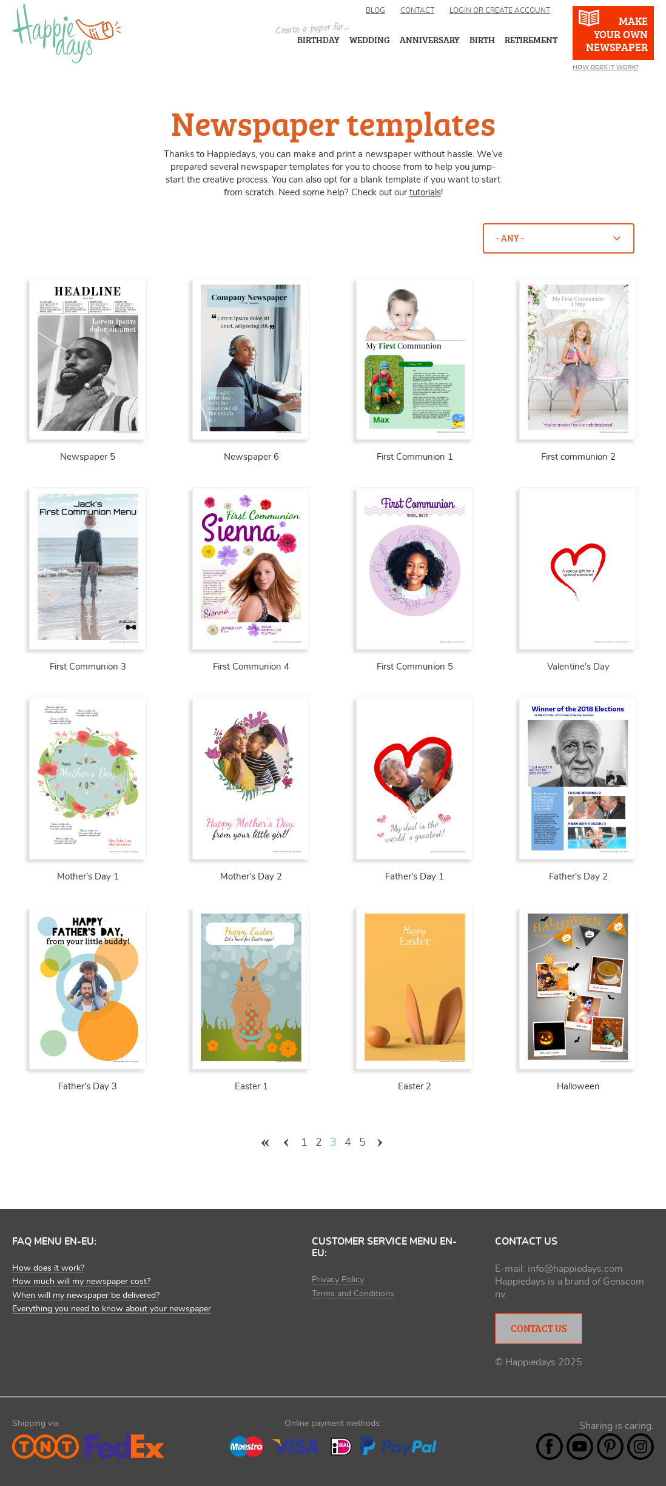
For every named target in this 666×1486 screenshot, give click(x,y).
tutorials (425, 192)
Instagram (640, 1446)
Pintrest (610, 1446)
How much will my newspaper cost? (81, 1281)
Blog (375, 10)
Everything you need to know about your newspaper (111, 1309)
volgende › (380, 1142)
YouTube (580, 1446)
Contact (417, 10)
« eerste (265, 1142)
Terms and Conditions (353, 1293)
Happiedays (66, 34)
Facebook (549, 1446)
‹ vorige (286, 1142)
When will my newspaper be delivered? (86, 1295)
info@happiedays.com (575, 1269)
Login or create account (499, 10)
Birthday (318, 39)
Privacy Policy (338, 1280)
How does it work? (605, 67)
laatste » (401, 1142)
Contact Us (539, 1328)
